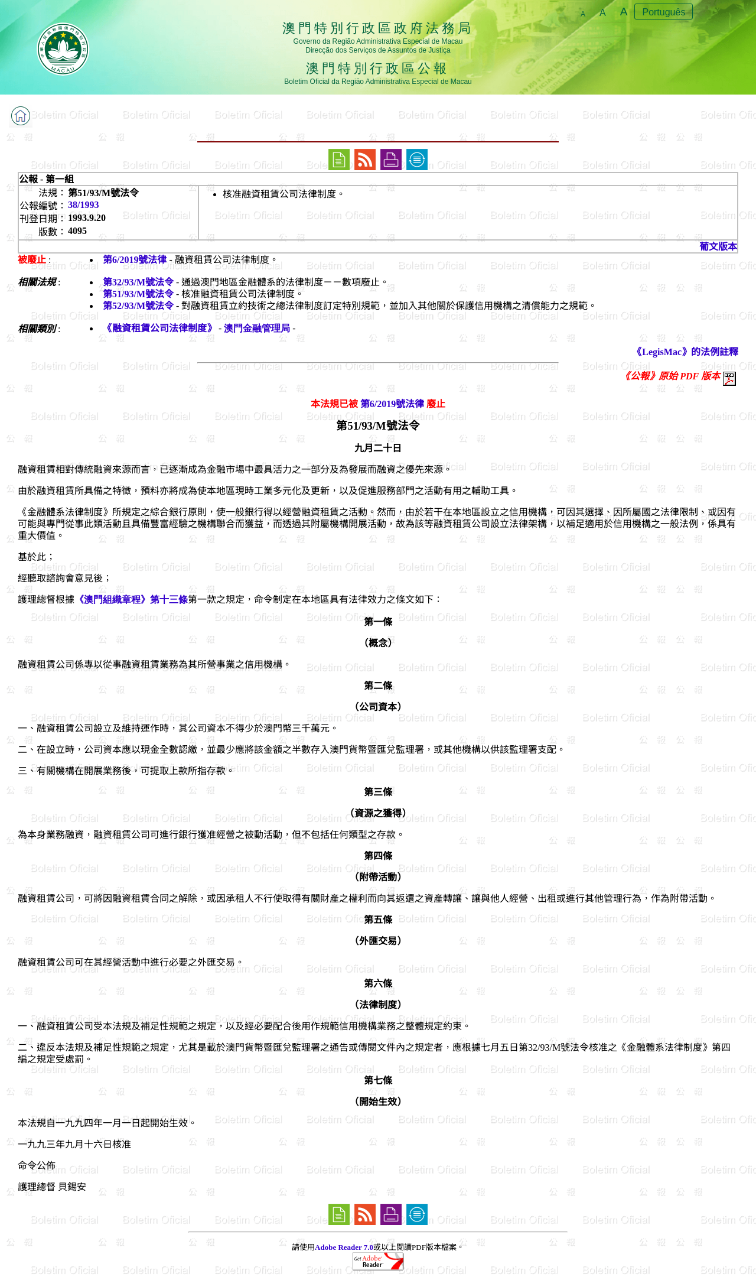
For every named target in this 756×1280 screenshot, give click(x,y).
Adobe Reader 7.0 (344, 1247)
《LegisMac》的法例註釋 (685, 352)
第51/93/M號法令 (138, 294)
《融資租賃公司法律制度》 (159, 328)
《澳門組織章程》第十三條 (131, 599)
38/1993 (83, 205)
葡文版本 (718, 247)
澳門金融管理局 (257, 328)
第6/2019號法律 (135, 260)
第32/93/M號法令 (138, 282)
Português (663, 12)
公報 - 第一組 (46, 179)
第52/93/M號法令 (138, 306)
